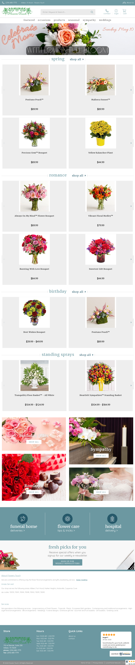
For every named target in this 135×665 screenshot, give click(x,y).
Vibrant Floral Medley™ (100, 216)
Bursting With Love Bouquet (34, 269)
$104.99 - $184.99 (100, 404)
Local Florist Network (113, 663)
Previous (3, 90)
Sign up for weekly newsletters (67, 562)
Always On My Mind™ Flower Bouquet (34, 216)
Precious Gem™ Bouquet (34, 153)
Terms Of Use (85, 663)
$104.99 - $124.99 (34, 404)
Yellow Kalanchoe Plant (100, 153)
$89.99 (34, 109)
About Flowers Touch (11, 575)
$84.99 (34, 278)
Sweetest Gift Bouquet (100, 269)
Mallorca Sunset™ (100, 99)
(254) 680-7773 (11, 3)
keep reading (81, 580)
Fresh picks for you (67, 550)
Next (131, 90)
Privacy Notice (98, 663)
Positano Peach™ (34, 99)
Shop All (75, 59)
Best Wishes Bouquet (34, 332)
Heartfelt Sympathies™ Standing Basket (101, 395)
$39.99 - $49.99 (34, 341)
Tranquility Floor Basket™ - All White (34, 395)
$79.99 (100, 225)
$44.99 (100, 162)
